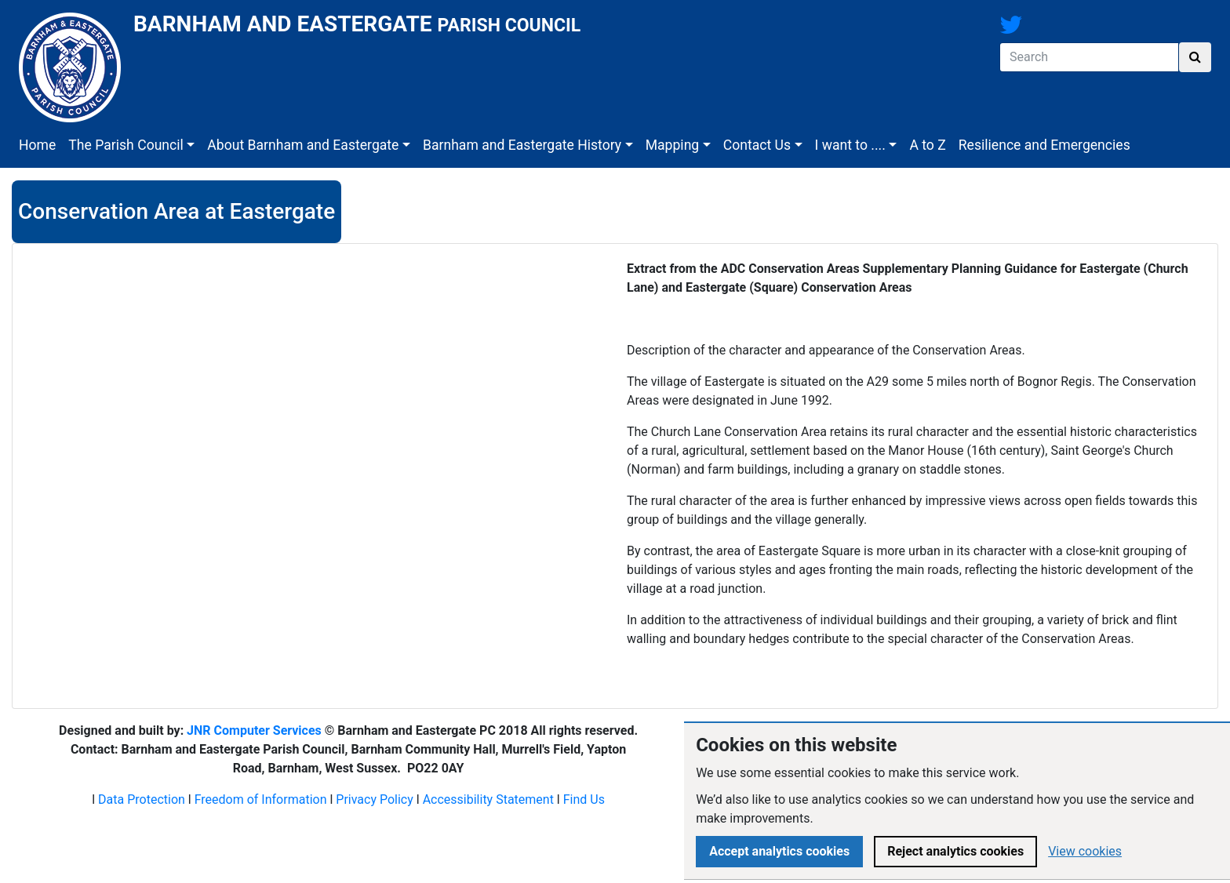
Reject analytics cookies (955, 851)
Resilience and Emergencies (1044, 145)
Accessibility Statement (488, 799)
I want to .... (850, 145)
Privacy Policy (374, 799)
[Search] (1089, 57)
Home (37, 145)
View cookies (1085, 851)
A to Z (927, 145)
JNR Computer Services (254, 730)
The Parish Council (126, 145)
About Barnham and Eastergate (302, 145)
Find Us (584, 799)
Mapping (673, 145)
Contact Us (757, 145)
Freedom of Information (261, 799)
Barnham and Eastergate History (522, 145)
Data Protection (141, 799)
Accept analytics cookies (779, 851)
